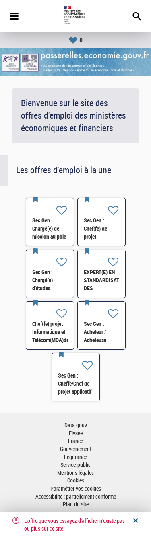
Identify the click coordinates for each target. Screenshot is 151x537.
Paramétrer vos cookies (75, 488)
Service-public (75, 464)
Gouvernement (75, 449)
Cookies (75, 480)
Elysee (76, 433)
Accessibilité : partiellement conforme (75, 496)
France (75, 441)
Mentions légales (75, 473)
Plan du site (76, 504)
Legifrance (75, 457)
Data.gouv (75, 425)
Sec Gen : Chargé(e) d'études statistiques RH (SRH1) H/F (48, 288)
